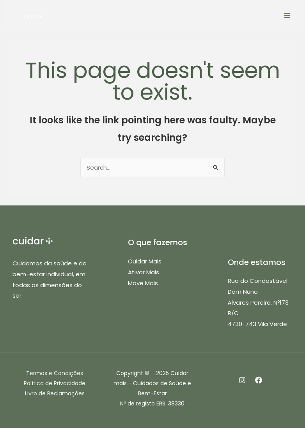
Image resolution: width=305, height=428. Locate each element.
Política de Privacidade (54, 383)
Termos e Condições (54, 373)
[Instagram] (242, 380)
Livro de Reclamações (55, 393)
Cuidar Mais (144, 261)
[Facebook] (258, 380)
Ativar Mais (143, 272)
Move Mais (143, 283)
